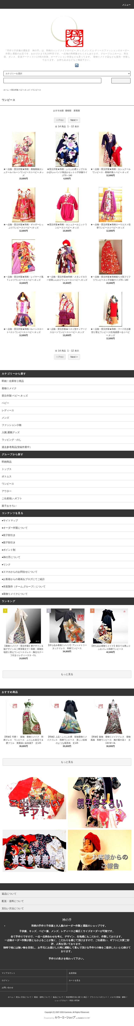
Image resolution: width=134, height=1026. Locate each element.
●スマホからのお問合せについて (19, 571)
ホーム (6, 90)
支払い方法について (23, 997)
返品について (58, 997)
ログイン (5, 980)
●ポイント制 (8, 549)
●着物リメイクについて (15, 593)
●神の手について (11, 557)
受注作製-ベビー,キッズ (20, 90)
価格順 (68, 110)
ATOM (77, 1001)
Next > (74, 120)
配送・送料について (42, 997)
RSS (71, 1001)
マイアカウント (8, 973)
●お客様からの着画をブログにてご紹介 (23, 579)
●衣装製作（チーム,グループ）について (23, 586)
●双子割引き (8, 535)
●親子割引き (8, 542)
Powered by (67, 1018)
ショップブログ (61, 1001)
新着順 (77, 110)
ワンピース (36, 90)
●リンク (6, 564)
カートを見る (74, 980)
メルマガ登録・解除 (118, 997)
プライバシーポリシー (98, 997)
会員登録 (72, 973)
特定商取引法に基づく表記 (76, 997)
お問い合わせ (7, 988)
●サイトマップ (10, 520)
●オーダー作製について (15, 527)
